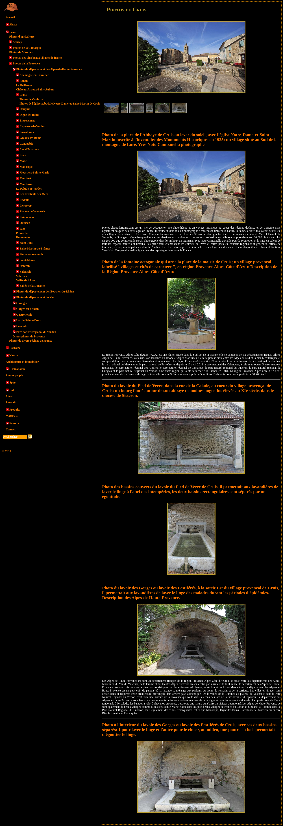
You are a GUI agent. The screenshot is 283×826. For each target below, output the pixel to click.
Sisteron (25, 265)
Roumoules (23, 237)
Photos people (14, 375)
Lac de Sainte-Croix (28, 320)
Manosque (26, 166)
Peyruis (24, 199)
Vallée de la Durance (32, 285)
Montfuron (26, 184)
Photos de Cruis (31, 99)
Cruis (23, 94)
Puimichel (22, 233)
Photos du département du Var (35, 297)
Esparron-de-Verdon (32, 126)
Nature (13, 355)
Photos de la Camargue (27, 47)
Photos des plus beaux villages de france (37, 57)
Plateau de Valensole (32, 211)
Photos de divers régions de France (30, 340)
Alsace (13, 24)
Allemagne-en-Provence (34, 75)
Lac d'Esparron (29, 149)
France (13, 32)
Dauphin (25, 108)
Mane (23, 160)
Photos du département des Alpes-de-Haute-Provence (49, 69)
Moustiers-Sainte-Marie (34, 172)
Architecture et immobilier (22, 361)
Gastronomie (24, 314)
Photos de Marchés (20, 52)
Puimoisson (27, 217)
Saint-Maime (28, 260)
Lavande (21, 326)
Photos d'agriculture (21, 36)
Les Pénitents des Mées (34, 194)
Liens (9, 396)
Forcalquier (27, 132)
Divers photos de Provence (29, 336)
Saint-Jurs (26, 242)
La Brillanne (24, 85)
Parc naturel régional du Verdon (36, 331)
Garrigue (22, 303)
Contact (11, 429)
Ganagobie (26, 143)
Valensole (25, 271)
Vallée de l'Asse (25, 280)
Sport (12, 382)
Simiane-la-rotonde (31, 254)
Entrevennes (27, 120)
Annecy (17, 42)
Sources (14, 423)
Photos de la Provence (26, 63)
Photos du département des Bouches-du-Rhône (45, 291)
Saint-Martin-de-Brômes (35, 248)
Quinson (25, 222)
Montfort (25, 178)
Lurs (23, 155)
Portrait (11, 402)
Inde (12, 390)
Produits (14, 409)
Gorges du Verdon (27, 308)
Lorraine (14, 347)
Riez (22, 228)
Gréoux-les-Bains (30, 137)
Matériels (12, 415)
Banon (24, 80)
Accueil (10, 17)
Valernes (21, 276)
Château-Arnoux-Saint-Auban (35, 89)
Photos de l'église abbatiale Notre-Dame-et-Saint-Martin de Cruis (59, 103)
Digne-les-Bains (29, 114)
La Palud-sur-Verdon (29, 188)
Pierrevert (26, 205)
